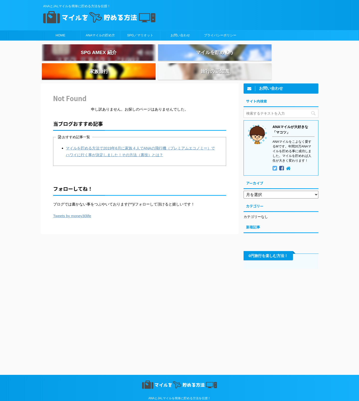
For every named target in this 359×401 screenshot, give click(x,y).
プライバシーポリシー (220, 35)
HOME (60, 35)
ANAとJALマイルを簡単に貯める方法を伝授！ (179, 387)
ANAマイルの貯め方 (100, 35)
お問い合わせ (180, 35)
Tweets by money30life (72, 205)
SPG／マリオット (140, 35)
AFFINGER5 (227, 394)
